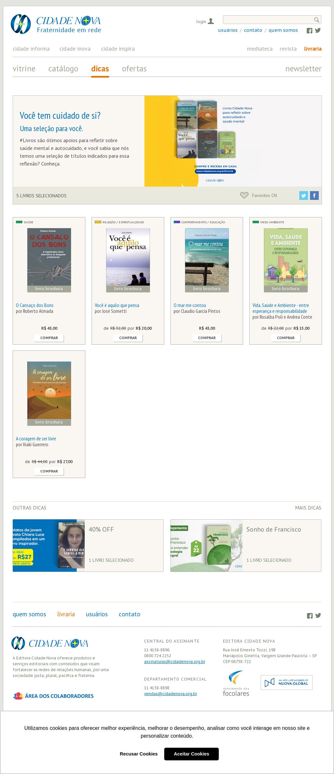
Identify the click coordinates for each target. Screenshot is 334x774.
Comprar (49, 338)
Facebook (306, 615)
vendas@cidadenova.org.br (170, 693)
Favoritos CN (258, 195)
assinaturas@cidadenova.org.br (174, 661)
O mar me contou (190, 305)
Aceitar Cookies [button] (191, 753)
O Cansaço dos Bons (35, 305)
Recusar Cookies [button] (139, 753)
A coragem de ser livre (36, 438)
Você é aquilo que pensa (117, 305)
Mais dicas (308, 507)
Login (201, 21)
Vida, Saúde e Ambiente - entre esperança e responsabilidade (281, 308)
